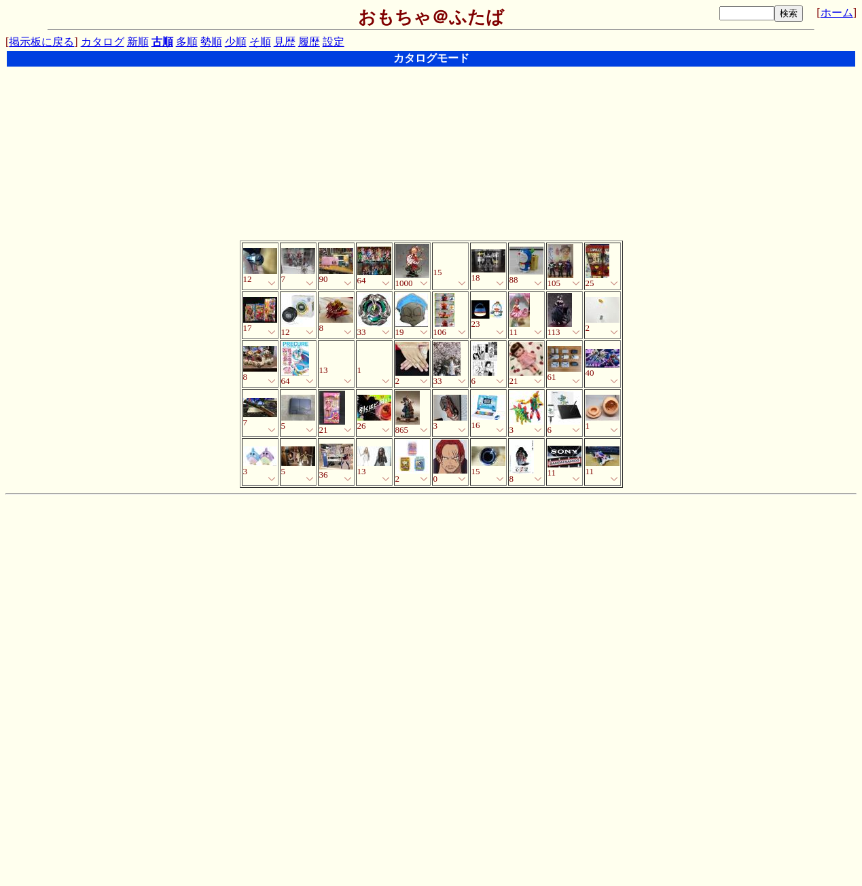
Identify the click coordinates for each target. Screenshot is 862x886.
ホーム (837, 12)
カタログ (102, 42)
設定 (333, 42)
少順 (236, 42)
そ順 (260, 42)
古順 (162, 42)
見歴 (284, 42)
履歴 (309, 42)
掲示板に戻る (41, 42)
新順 (138, 42)
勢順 (211, 42)
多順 (187, 42)
